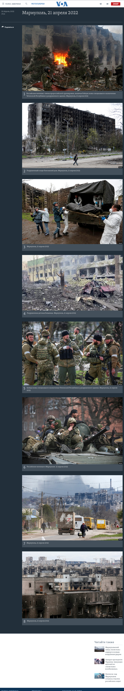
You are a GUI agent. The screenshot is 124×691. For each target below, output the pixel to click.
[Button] (7, 27)
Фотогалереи (38, 4)
